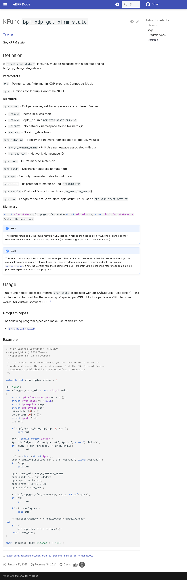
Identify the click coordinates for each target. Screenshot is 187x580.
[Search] (118, 4)
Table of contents (157, 20)
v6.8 (8, 35)
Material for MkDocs (26, 576)
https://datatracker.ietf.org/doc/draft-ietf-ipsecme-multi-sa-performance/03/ (49, 555)
